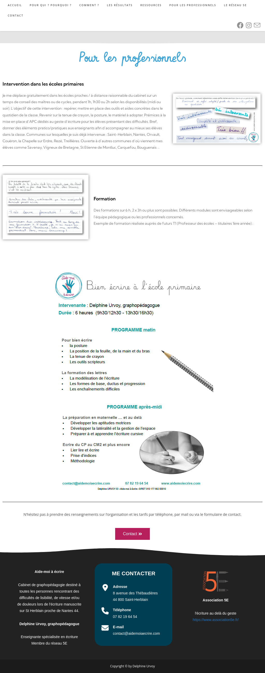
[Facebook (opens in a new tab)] (240, 25)
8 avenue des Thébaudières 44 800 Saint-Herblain (135, 593)
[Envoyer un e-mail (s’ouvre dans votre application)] (257, 25)
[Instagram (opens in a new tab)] (249, 25)
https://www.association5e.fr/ (216, 620)
